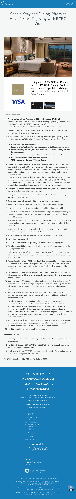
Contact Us (32, 427)
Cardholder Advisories (31, 424)
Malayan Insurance (31, 439)
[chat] (71, 488)
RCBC (32, 437)
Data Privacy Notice (32, 420)
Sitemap (32, 429)
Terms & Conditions (31, 422)
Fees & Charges (32, 417)
